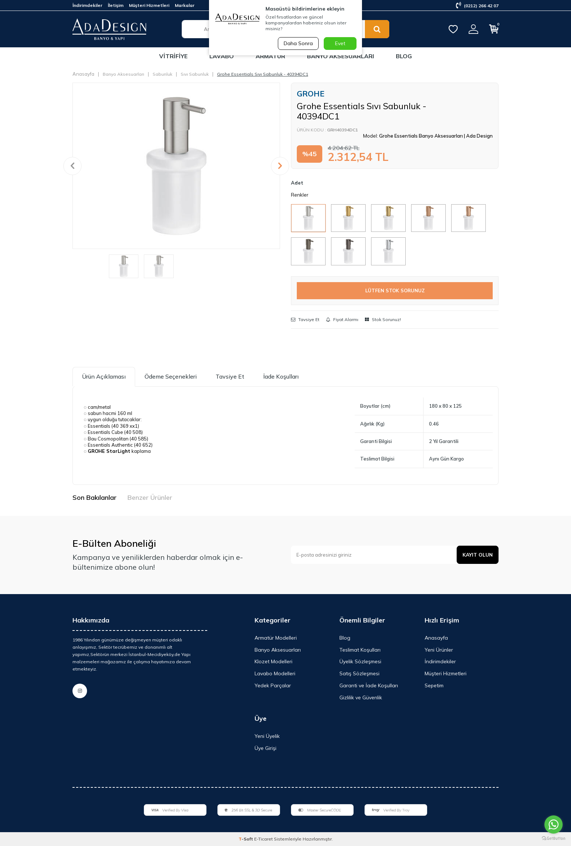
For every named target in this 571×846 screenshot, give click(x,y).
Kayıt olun (477, 555)
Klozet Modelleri (273, 661)
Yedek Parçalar (273, 685)
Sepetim (434, 685)
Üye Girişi (265, 748)
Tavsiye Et (305, 319)
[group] (176, 166)
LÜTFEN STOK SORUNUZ (395, 290)
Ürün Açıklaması (104, 376)
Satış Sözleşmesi (359, 673)
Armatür (270, 56)
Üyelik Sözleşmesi (360, 661)
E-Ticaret (263, 839)
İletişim (115, 5)
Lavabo (221, 56)
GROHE (310, 93)
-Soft (246, 839)
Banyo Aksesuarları (340, 56)
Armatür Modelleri (276, 637)
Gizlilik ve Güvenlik (360, 697)
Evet (340, 43)
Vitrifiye (173, 56)
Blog (404, 56)
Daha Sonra (297, 43)
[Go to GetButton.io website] (553, 838)
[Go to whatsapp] (553, 824)
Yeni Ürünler (439, 650)
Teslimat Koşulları (360, 650)
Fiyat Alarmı (342, 319)
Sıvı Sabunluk (195, 74)
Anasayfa (83, 74)
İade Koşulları (281, 376)
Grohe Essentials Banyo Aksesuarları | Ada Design (436, 136)
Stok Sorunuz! (383, 319)
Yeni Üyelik (267, 736)
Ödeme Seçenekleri (171, 376)
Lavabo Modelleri (275, 673)
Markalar (184, 5)
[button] (72, 166)
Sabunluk (162, 74)
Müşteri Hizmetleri (149, 5)
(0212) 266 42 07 (477, 5)
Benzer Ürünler (149, 497)
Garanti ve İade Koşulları (368, 685)
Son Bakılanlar (94, 497)
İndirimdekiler (87, 5)
